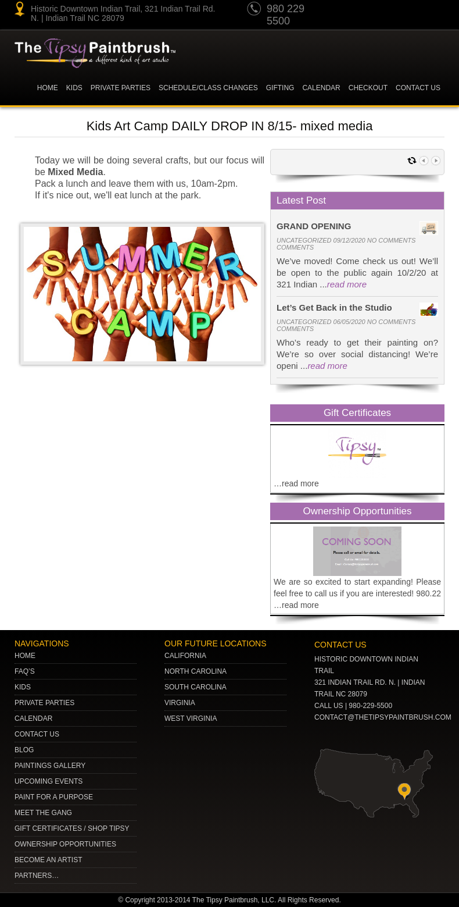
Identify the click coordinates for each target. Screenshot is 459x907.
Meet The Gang (43, 813)
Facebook (433, 10)
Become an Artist (48, 860)
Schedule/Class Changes (208, 88)
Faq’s (25, 671)
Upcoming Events (49, 781)
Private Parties (120, 88)
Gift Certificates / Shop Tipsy (72, 828)
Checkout (368, 88)
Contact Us (418, 88)
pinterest (367, 10)
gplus (411, 10)
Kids (23, 687)
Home (47, 88)
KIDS (74, 88)
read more (347, 284)
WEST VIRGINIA (190, 718)
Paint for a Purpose (54, 797)
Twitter (389, 10)
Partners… (37, 876)
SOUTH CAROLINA (195, 687)
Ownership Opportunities (65, 844)
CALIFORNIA (185, 656)
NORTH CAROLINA (195, 671)
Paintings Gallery (50, 766)
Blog (24, 750)
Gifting (280, 88)
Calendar (321, 88)
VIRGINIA (179, 703)
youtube (345, 10)
